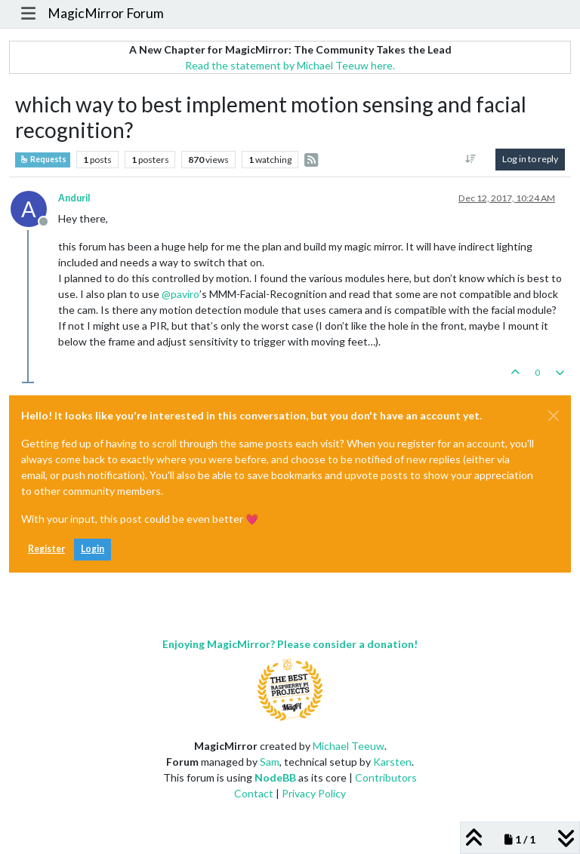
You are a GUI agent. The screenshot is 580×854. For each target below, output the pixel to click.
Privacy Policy (314, 793)
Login (92, 548)
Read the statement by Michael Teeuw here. (290, 65)
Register (46, 548)
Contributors (386, 777)
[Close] (553, 415)
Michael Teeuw (348, 745)
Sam (269, 761)
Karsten (392, 761)
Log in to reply (530, 158)
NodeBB (275, 777)
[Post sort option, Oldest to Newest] (470, 159)
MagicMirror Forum (106, 13)
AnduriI (74, 198)
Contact (253, 793)
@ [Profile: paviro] (180, 293)
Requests (42, 159)
